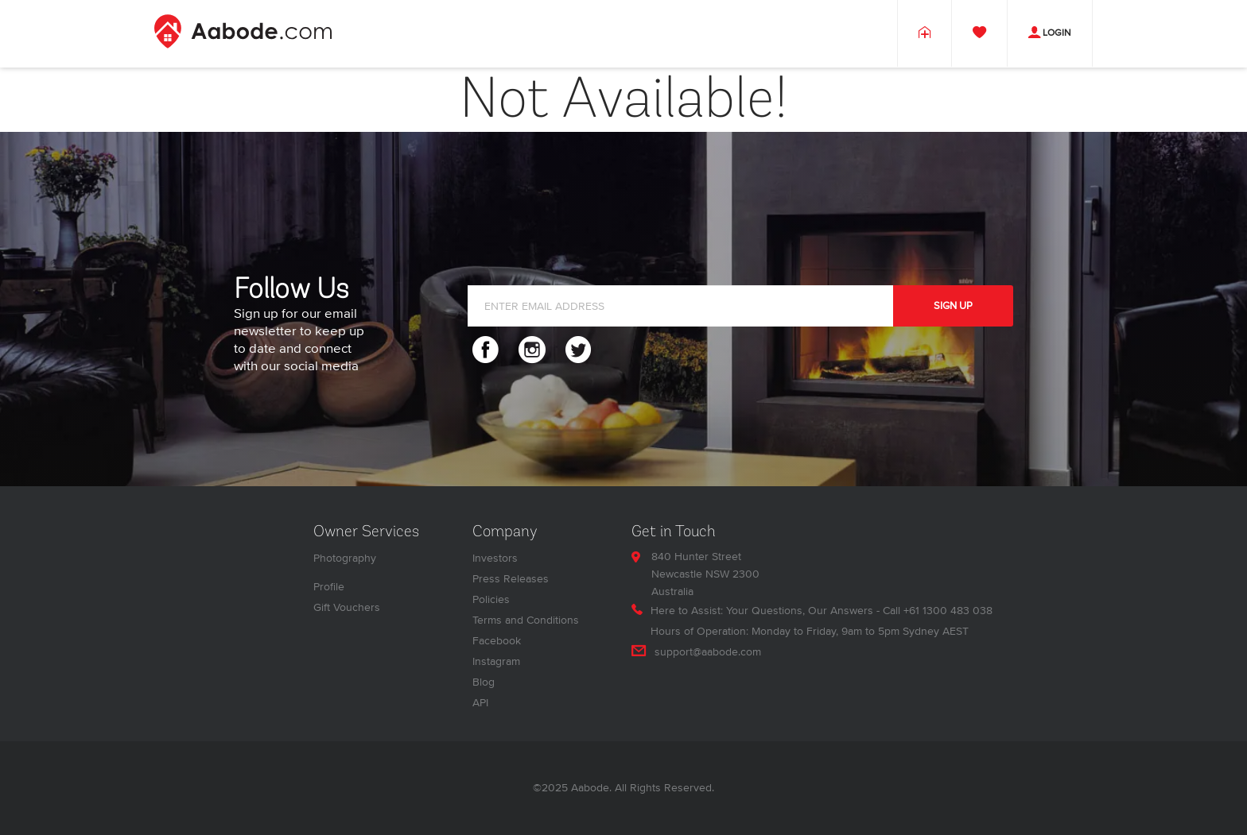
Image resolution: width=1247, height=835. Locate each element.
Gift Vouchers (346, 607)
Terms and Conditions (525, 620)
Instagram (496, 661)
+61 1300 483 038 (948, 610)
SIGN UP (953, 306)
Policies (491, 599)
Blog (483, 682)
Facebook (496, 641)
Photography (344, 558)
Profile (328, 586)
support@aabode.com (708, 652)
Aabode (590, 787)
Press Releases (510, 579)
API (480, 702)
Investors (495, 558)
